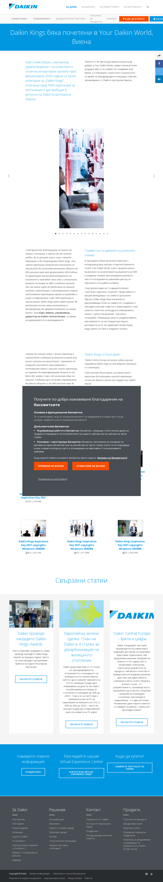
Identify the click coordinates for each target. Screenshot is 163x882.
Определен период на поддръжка (134, 834)
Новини (111, 18)
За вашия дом (56, 819)
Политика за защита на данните (25, 878)
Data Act (88, 878)
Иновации (17, 832)
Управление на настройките (52, 479)
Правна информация (39, 873)
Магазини (54, 823)
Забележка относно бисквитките (69, 873)
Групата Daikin (19, 836)
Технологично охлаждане (62, 840)
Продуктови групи (132, 823)
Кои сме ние (18, 819)
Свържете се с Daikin (97, 819)
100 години (18, 823)
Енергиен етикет (132, 828)
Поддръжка (92, 831)
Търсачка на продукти (96, 18)
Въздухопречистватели (70, 18)
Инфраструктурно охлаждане (58, 847)
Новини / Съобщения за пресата (24, 854)
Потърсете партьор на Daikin (98, 825)
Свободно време (58, 832)
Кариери (16, 859)
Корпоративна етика (54, 878)
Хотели (53, 836)
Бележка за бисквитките (112, 457)
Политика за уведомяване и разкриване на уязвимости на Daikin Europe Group (137, 844)
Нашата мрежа (20, 828)
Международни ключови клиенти (99, 837)
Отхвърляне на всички (90, 466)
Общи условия (75, 878)
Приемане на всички (51, 466)
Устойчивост (19, 840)
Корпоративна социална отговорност (25, 847)
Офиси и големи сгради (61, 828)
